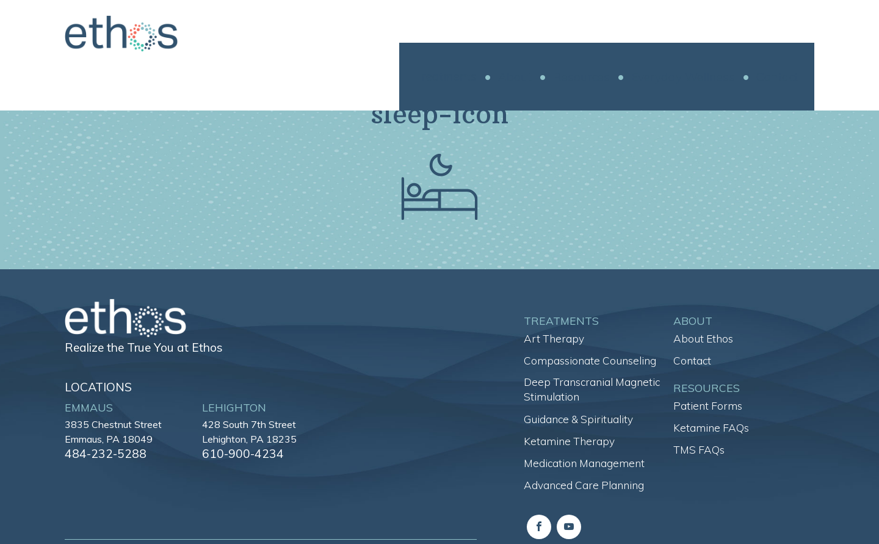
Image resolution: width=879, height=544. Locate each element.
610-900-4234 (243, 453)
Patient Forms (707, 405)
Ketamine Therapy (569, 441)
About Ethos (703, 338)
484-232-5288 (105, 453)
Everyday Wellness (699, 34)
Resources (597, 34)
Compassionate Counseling (590, 360)
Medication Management (584, 463)
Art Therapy (554, 338)
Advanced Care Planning (584, 485)
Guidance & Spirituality (578, 419)
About (531, 34)
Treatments (461, 33)
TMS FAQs (699, 449)
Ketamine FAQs (711, 427)
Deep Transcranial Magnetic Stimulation (592, 389)
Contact (793, 34)
